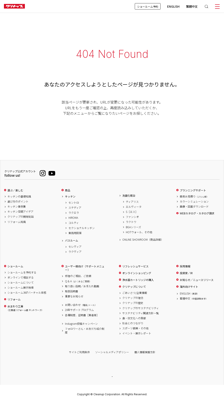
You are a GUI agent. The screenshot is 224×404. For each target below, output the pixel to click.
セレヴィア (75, 246)
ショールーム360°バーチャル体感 (26, 292)
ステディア (74, 207)
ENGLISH (173, 6)
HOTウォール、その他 (139, 232)
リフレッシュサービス (135, 266)
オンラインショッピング (136, 273)
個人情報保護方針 (144, 352)
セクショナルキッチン (81, 228)
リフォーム (14, 299)
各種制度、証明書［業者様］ (82, 315)
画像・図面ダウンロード (194, 206)
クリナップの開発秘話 (20, 216)
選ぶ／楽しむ (15, 190)
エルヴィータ (134, 206)
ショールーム (15, 266)
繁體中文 (192, 6)
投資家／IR (186, 273)
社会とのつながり (132, 323)
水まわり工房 (24, 308)
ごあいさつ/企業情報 (134, 293)
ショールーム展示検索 (20, 287)
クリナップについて (134, 286)
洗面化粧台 (128, 195)
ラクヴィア (75, 251)
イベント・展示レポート (136, 333)
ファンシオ (132, 217)
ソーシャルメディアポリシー (112, 352)
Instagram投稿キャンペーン (81, 323)
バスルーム (71, 240)
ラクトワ (131, 222)
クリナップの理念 (132, 298)
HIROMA (73, 217)
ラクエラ (73, 212)
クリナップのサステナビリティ (140, 308)
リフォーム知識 (16, 222)
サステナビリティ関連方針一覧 (140, 313)
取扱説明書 (71, 291)
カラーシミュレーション (194, 201)
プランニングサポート (193, 190)
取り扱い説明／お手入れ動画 (82, 286)
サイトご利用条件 (79, 352)
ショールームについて (20, 282)
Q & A (78, 281)
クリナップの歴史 (132, 303)
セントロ (73, 202)
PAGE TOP (112, 376)
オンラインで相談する (20, 277)
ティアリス (132, 201)
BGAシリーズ (133, 227)
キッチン (70, 196)
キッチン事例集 (16, 206)
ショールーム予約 (147, 6)
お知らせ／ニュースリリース (197, 280)
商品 (67, 190)
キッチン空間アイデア (20, 211)
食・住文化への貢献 (134, 318)
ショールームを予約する (21, 272)
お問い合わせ (81, 305)
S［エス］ (132, 211)
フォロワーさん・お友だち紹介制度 (84, 330)
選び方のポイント (17, 201)
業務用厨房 (75, 233)
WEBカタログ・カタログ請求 (197, 213)
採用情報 (185, 266)
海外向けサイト (189, 286)
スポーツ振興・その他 (135, 328)
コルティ (73, 222)
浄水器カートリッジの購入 (138, 280)
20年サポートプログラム (79, 310)
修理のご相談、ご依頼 (78, 276)
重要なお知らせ (74, 296)
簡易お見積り (194, 196)
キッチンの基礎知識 (19, 196)
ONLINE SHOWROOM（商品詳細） (142, 239)
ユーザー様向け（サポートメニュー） (84, 268)
